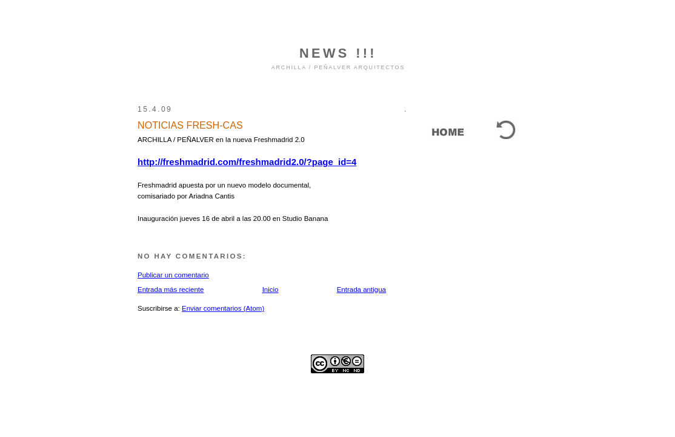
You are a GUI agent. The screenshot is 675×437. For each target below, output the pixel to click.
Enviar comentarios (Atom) (223, 308)
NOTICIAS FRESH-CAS (190, 125)
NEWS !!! (338, 53)
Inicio (270, 289)
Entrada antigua (361, 289)
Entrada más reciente (171, 289)
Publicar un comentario (173, 275)
